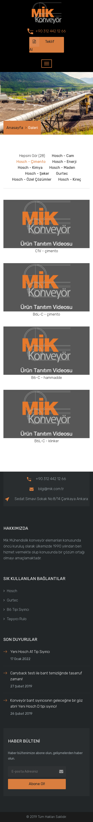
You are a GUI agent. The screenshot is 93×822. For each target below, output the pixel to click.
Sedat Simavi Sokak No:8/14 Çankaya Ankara (46, 499)
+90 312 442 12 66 (50, 31)
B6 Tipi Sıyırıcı (16, 609)
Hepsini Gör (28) (32, 156)
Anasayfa (14, 128)
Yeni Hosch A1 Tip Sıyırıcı (30, 652)
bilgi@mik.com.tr (46, 489)
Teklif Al (41, 44)
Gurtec (10, 600)
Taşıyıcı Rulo (15, 619)
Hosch (10, 591)
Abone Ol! (37, 784)
